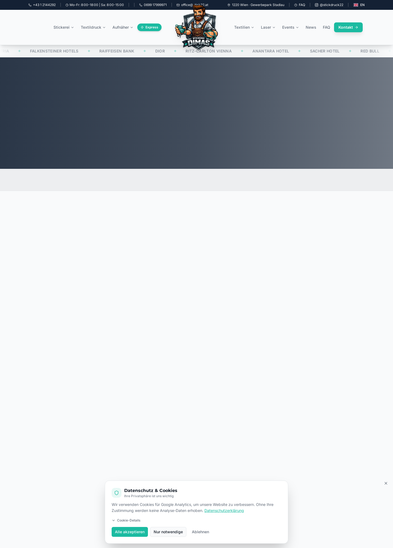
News (311, 27)
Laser (268, 27)
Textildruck (93, 27)
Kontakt (348, 27)
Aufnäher (122, 27)
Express (149, 27)
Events (290, 27)
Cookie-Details (126, 520)
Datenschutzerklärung (224, 510)
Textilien (244, 27)
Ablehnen (200, 531)
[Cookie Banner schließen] (386, 483)
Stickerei (63, 27)
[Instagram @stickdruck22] (329, 5)
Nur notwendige (168, 531)
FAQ (299, 5)
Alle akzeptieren (130, 531)
